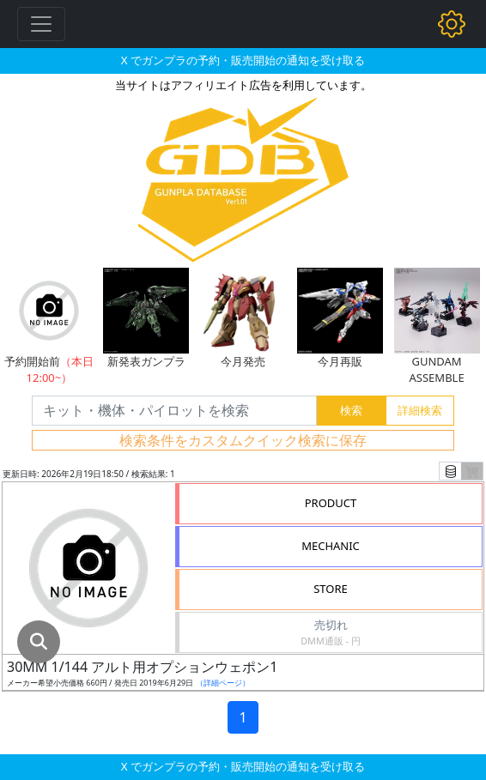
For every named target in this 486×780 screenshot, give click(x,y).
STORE (330, 588)
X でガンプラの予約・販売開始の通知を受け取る (243, 60)
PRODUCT (331, 503)
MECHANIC (330, 545)
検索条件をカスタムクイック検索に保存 (243, 440)
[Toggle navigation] (41, 24)
